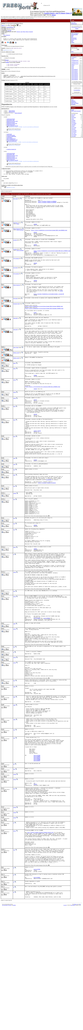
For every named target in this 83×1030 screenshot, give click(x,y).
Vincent (17, 236)
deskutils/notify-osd (12, 124)
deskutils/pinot (11, 125)
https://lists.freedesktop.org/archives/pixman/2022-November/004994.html (44, 335)
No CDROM (74, 123)
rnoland (14, 873)
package (7, 63)
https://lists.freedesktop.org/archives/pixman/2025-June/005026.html (49, 244)
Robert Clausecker (16, 241)
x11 (4, 25)
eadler (14, 700)
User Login (73, 22)
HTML (75, 1021)
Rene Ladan (15, 206)
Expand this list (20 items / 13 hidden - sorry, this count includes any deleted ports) (23, 147)
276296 (61, 315)
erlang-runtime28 (75, 73)
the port (6, 61)
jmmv (14, 526)
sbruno (14, 610)
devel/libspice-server (12, 129)
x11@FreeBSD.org (9, 27)
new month (74, 136)
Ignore (73, 118)
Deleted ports (73, 102)
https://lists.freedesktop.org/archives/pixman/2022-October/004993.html (44, 332)
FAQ (72, 36)
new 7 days (74, 133)
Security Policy (74, 39)
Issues (72, 35)
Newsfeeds (73, 104)
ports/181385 (46, 694)
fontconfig (31, 31)
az (13, 732)
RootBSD (76, 28)
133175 (35, 885)
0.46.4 (3, 25)
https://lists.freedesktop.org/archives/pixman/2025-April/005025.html (52, 268)
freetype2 (18, 31)
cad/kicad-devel (11, 122)
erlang (73, 66)
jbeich (14, 446)
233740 (35, 456)
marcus (14, 937)
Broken (73, 116)
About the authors (74, 34)
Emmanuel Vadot (16, 329)
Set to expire (74, 127)
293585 (35, 237)
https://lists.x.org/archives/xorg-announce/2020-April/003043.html (42, 424)
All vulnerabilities (77, 90)
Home (72, 99)
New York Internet (74, 27)
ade (14, 863)
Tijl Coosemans (16, 276)
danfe (14, 783)
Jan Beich (15, 255)
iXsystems (79, 27)
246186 (35, 426)
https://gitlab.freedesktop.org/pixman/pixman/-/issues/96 (49, 319)
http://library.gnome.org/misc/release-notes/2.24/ (40, 939)
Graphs (72, 109)
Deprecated (74, 117)
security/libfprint (12, 145)
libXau (24, 31)
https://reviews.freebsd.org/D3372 (47, 536)
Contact (72, 42)
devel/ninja (12, 114)
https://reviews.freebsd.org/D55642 (47, 211)
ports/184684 (37, 694)
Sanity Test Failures (74, 103)
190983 (35, 613)
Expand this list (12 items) (7, 50)
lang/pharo (9, 142)
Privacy (72, 40)
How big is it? (73, 37)
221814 (35, 476)
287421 (35, 246)
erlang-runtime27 (75, 69)
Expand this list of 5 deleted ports (14, 150)
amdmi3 (14, 548)
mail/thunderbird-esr (12, 144)
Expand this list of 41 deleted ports (14, 133)
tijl (13, 619)
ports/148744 (37, 855)
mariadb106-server (75, 60)
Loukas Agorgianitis (20, 243)
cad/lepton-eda (10, 123)
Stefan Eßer (15, 346)
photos (54, 15)
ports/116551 (37, 992)
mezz (14, 889)
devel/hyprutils (11, 128)
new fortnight (74, 134)
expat (21, 31)
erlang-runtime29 (75, 78)
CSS (77, 1021)
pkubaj (14, 396)
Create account (74, 23)
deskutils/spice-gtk (12, 127)
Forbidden (73, 120)
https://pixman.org (6, 35)
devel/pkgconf (18, 115)
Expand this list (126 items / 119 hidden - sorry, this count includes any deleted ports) (23, 167)
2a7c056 (9, 30)
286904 (35, 261)
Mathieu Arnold (16, 386)
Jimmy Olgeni (15, 380)
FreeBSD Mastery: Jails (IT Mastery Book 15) (58, 13)
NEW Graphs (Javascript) (76, 111)
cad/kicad (9, 138)
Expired (73, 126)
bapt (14, 726)
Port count (73, 114)
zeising (14, 415)
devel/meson (12, 113)
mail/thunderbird (11, 143)
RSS (80, 1021)
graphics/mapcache (11, 140)
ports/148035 (37, 854)
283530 (35, 303)
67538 (35, 340)
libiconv (27, 31)
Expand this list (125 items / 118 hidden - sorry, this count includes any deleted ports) (23, 130)
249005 (35, 411)
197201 (35, 585)
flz (13, 927)
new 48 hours (74, 131)
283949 (35, 283)
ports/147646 (37, 853)
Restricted (73, 121)
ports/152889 (37, 858)
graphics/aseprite (11, 154)
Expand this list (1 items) (10, 195)
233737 (35, 439)
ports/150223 (37, 857)
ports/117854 (37, 982)
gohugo (73, 65)
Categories (73, 100)
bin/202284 (48, 532)
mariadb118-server (75, 63)
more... (72, 51)
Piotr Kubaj (15, 287)
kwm (14, 521)
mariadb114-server (75, 62)
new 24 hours (74, 130)
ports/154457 (37, 859)
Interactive (73, 128)
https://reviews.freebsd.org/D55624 (47, 209)
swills (14, 508)
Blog (72, 41)
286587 (35, 269)
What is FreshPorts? (75, 33)
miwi (14, 831)
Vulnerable (74, 124)
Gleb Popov (15, 234)
